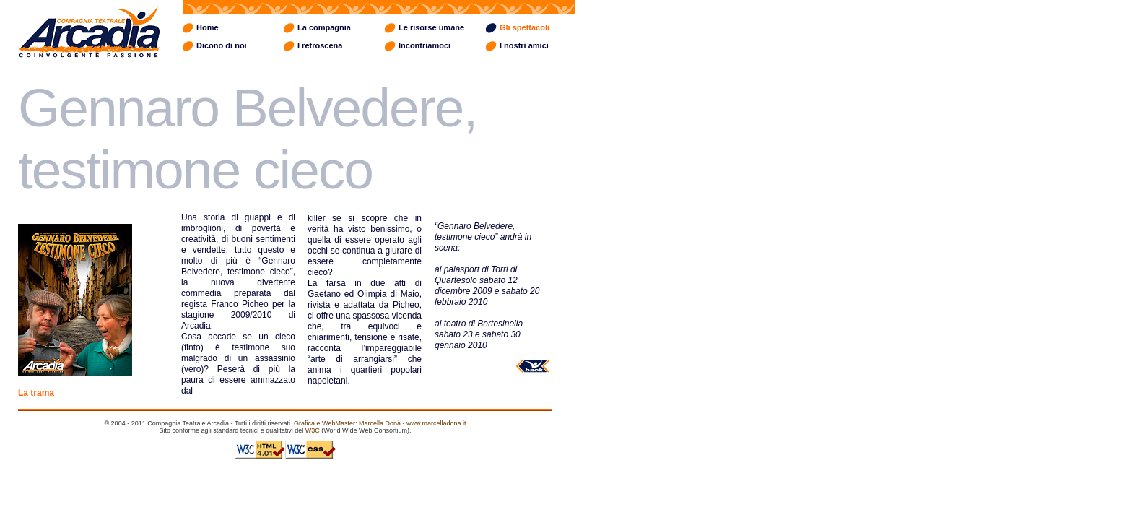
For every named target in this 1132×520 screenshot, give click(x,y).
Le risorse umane (431, 27)
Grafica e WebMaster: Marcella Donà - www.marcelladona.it (380, 423)
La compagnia (324, 27)
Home (207, 27)
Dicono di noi (221, 45)
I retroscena (319, 45)
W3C (312, 430)
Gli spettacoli (524, 27)
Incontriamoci (424, 45)
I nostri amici (524, 45)
